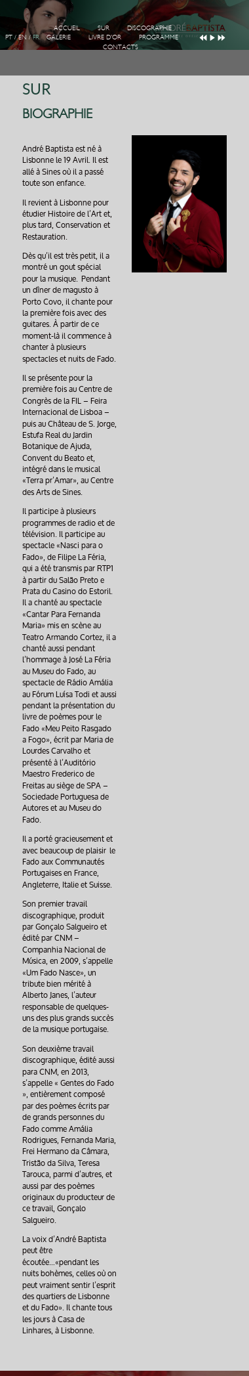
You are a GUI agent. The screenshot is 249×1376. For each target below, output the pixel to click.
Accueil (67, 28)
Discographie (149, 28)
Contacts (120, 47)
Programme (158, 37)
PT (8, 37)
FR (36, 37)
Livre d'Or (104, 37)
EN (22, 37)
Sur (103, 28)
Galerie (59, 37)
